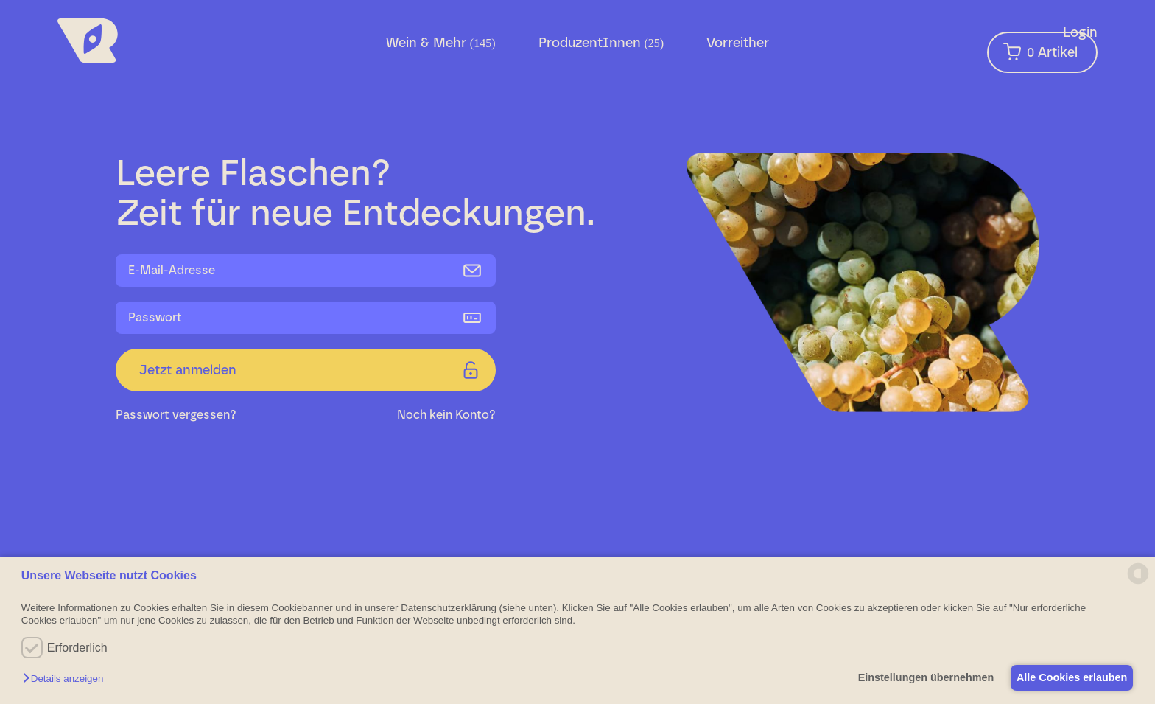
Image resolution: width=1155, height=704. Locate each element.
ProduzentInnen (601, 43)
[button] (66, 679)
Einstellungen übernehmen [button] (916, 677)
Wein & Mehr (441, 43)
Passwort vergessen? (176, 415)
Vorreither (737, 43)
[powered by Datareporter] (1138, 583)
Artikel (1040, 51)
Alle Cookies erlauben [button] (1068, 677)
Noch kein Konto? (446, 415)
